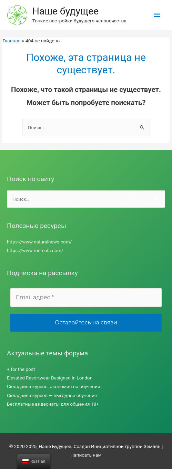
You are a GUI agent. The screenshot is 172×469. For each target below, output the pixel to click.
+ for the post (21, 369)
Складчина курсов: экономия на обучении (53, 386)
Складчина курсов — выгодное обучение (52, 395)
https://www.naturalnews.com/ (39, 241)
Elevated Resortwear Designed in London (49, 378)
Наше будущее (65, 11)
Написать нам (85, 455)
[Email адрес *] (86, 297)
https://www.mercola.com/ (35, 250)
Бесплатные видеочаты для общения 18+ (53, 404)
